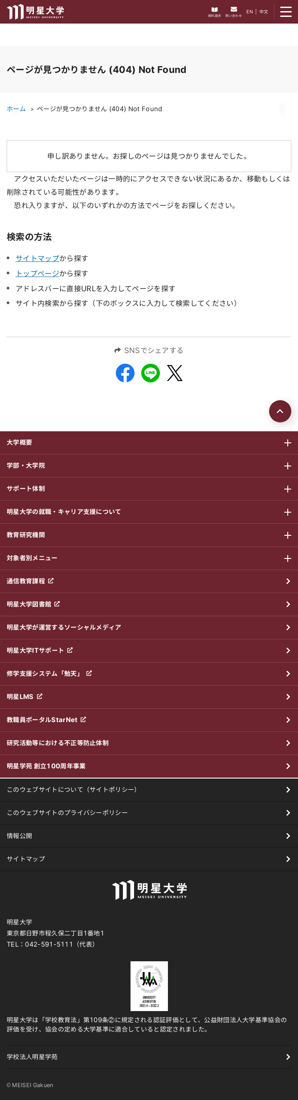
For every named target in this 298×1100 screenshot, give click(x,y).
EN (249, 11)
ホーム (16, 109)
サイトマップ (37, 258)
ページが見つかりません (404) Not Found (100, 109)
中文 (264, 11)
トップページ (37, 273)
